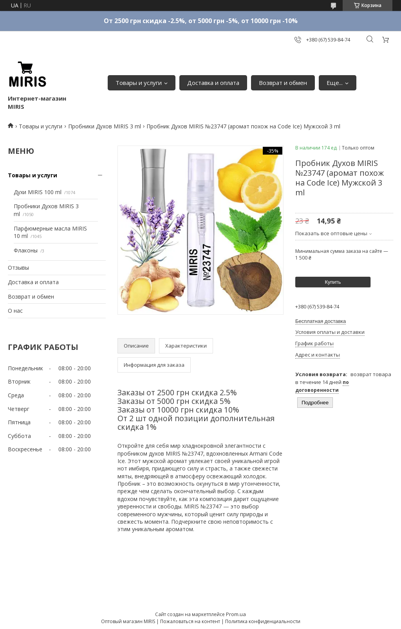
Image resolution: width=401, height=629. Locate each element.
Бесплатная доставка (320, 321)
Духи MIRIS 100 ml (37, 192)
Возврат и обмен (283, 83)
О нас (15, 310)
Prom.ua (236, 614)
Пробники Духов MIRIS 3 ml (104, 126)
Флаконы (26, 250)
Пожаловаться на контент (190, 621)
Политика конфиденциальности (262, 621)
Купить (333, 282)
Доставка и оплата (213, 83)
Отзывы (18, 267)
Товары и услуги (139, 83)
